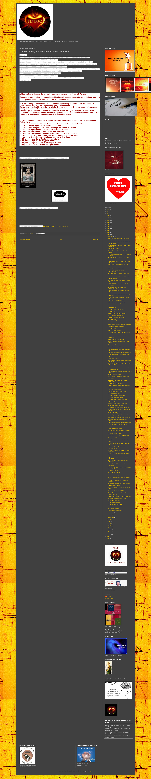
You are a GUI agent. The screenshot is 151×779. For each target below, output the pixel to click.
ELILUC (109, 596)
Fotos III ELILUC (112, 305)
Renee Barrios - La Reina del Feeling (117, 313)
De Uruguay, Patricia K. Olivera (115, 397)
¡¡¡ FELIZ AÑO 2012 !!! (113, 248)
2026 (108, 209)
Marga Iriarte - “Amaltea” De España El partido (119, 417)
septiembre (111, 517)
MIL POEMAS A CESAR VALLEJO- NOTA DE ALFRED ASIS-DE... (119, 242)
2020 (108, 216)
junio (109, 523)
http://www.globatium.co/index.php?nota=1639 (55, 226)
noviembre (111, 513)
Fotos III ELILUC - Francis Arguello (116, 309)
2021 (108, 213)
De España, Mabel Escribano (115, 433)
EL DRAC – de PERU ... (114, 470)
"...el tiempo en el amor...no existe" (116, 268)
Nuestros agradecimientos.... (115, 330)
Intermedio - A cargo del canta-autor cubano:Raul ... (116, 447)
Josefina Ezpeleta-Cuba (113, 500)
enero (109, 534)
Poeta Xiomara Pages (113, 358)
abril (109, 527)
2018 (108, 220)
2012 (108, 232)
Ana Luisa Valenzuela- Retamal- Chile (117, 391)
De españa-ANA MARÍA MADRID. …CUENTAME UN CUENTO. (117, 505)
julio (109, 521)
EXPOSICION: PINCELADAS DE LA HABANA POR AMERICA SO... (119, 484)
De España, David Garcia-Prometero (117, 473)
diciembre (110, 236)
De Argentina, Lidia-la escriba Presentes (117, 438)
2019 (108, 218)
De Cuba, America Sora (113, 508)
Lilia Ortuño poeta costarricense (115, 510)
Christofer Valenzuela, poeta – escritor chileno (119, 475)
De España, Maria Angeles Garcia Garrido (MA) (119, 415)
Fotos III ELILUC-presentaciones (116, 317)
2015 (108, 226)
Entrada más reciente (25, 239)
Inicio (61, 239)
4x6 (76, 771)
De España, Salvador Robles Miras (116, 395)
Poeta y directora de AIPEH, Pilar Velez (117, 347)
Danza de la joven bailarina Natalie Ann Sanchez (119, 324)
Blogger (90, 771)
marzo (110, 529)
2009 (108, 539)
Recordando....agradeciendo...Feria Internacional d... (116, 270)
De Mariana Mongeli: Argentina (115, 405)
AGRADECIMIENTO (113, 369)
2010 (108, 536)
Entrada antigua (95, 239)
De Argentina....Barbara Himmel (115, 383)
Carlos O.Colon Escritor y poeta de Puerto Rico (119, 496)
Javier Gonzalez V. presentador (115, 315)
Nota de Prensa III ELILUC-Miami (116, 300)
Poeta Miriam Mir (112, 345)
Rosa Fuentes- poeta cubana (115, 428)
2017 (108, 222)
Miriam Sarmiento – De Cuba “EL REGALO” (118, 435)
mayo (109, 525)
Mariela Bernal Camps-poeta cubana (117, 498)
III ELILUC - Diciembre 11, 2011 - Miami (117, 303)
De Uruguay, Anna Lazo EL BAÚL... (116, 490)
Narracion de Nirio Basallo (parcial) (116, 339)
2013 (108, 230)
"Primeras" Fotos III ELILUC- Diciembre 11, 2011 (119, 367)
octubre (110, 515)
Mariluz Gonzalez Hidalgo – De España (117, 403)
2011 (108, 235)
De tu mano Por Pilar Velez (114, 502)
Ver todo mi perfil (109, 598)
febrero (110, 532)
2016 (108, 224)
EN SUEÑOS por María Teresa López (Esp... (119, 407)
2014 (108, 228)
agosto (110, 519)
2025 (108, 211)
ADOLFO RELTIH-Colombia (114, 374)
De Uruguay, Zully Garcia (114, 393)
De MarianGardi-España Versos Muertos (118, 413)
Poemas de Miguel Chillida (114, 389)
